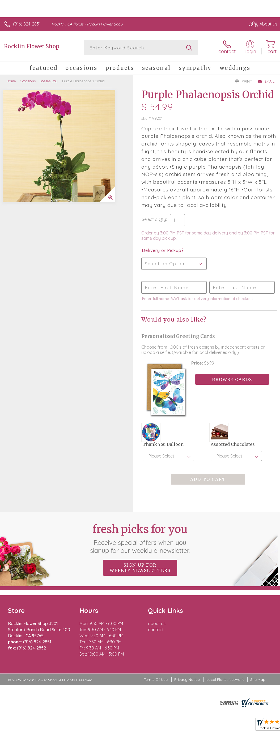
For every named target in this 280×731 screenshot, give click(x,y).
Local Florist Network (225, 679)
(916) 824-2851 (27, 24)
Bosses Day (49, 81)
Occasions (28, 81)
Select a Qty (154, 219)
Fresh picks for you (140, 538)
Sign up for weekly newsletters (140, 567)
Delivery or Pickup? (163, 250)
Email (266, 81)
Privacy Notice (187, 679)
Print (243, 81)
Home (11, 81)
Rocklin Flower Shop (31, 46)
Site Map (257, 679)
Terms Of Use (156, 679)
